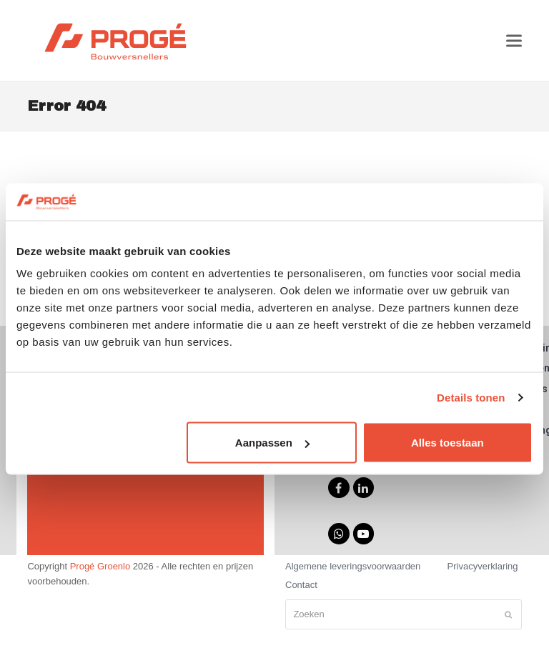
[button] (514, 40)
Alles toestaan (447, 443)
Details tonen (471, 397)
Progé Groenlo (100, 566)
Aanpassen (272, 443)
